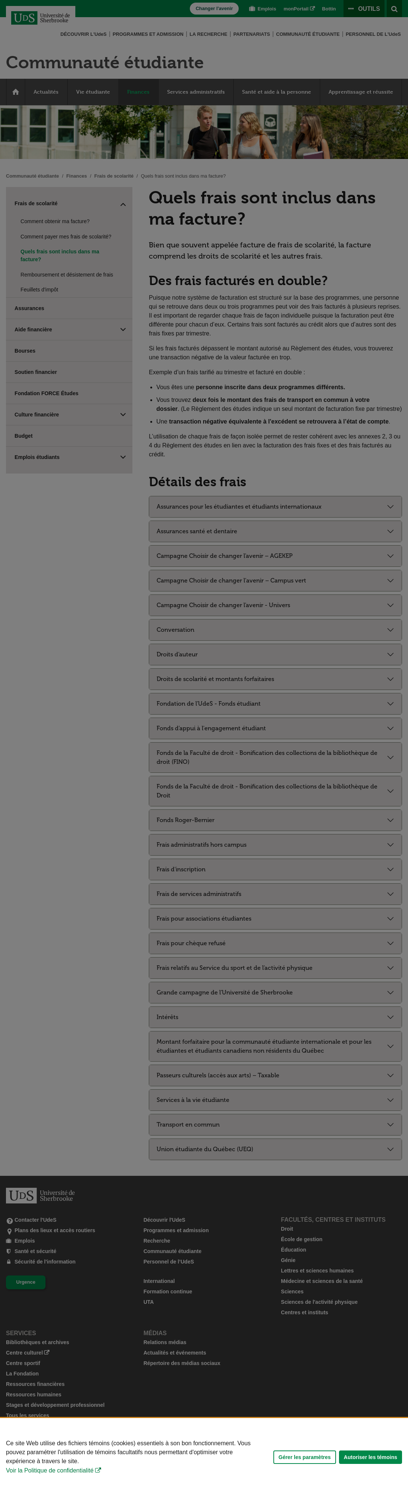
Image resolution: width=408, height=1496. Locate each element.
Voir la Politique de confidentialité (50, 1470)
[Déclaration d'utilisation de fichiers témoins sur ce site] (204, 1457)
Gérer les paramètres (305, 1457)
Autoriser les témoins (370, 1457)
